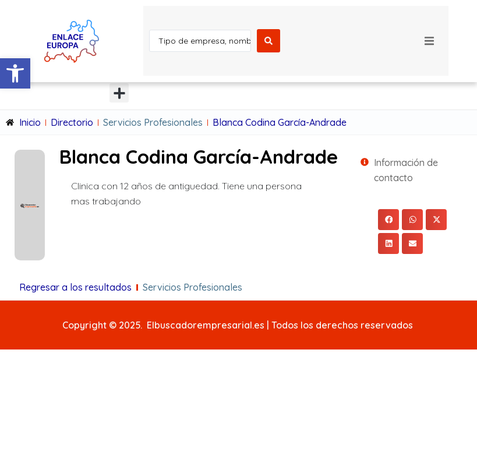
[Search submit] (268, 40)
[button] (15, 73)
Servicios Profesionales (153, 122)
